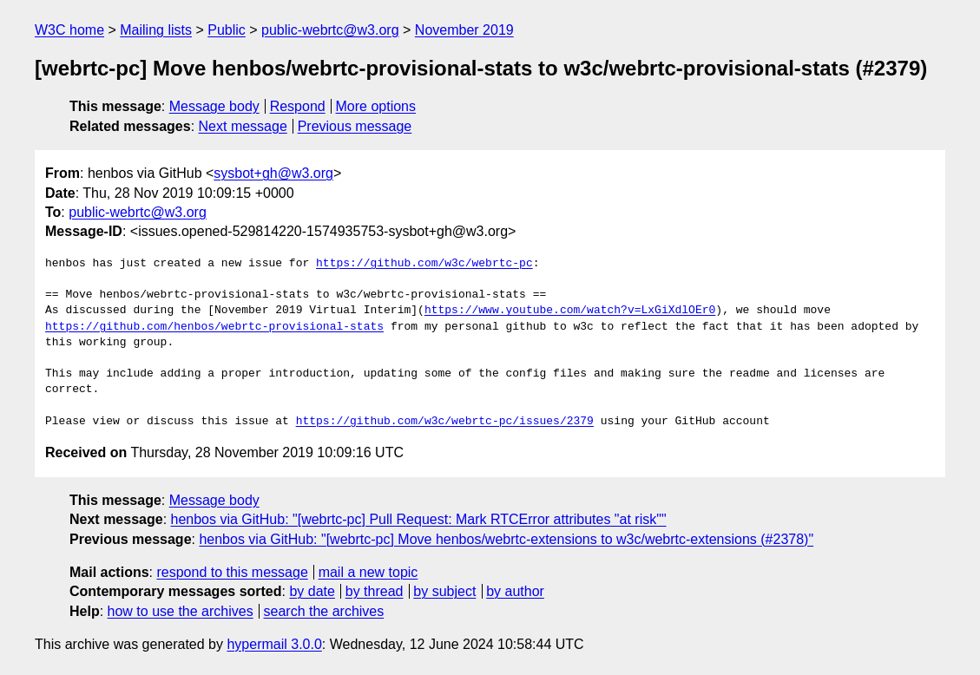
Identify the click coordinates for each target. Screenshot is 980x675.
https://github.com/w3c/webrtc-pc (424, 264)
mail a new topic (368, 572)
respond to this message (231, 572)
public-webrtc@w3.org (330, 30)
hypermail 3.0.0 (274, 644)
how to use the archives (180, 611)
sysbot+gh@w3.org (273, 173)
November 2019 (464, 30)
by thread (374, 591)
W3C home (69, 30)
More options (376, 106)
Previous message (355, 126)
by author (515, 591)
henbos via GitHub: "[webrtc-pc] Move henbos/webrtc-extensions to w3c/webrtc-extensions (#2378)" (506, 539)
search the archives (324, 611)
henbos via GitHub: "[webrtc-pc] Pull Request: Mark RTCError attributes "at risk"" (419, 519)
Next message (243, 126)
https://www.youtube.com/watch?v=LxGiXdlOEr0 (569, 310)
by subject (444, 591)
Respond (298, 106)
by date (311, 591)
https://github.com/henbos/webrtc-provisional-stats (214, 327)
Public (226, 30)
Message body (214, 106)
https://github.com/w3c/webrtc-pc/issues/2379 (445, 421)
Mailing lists (156, 30)
